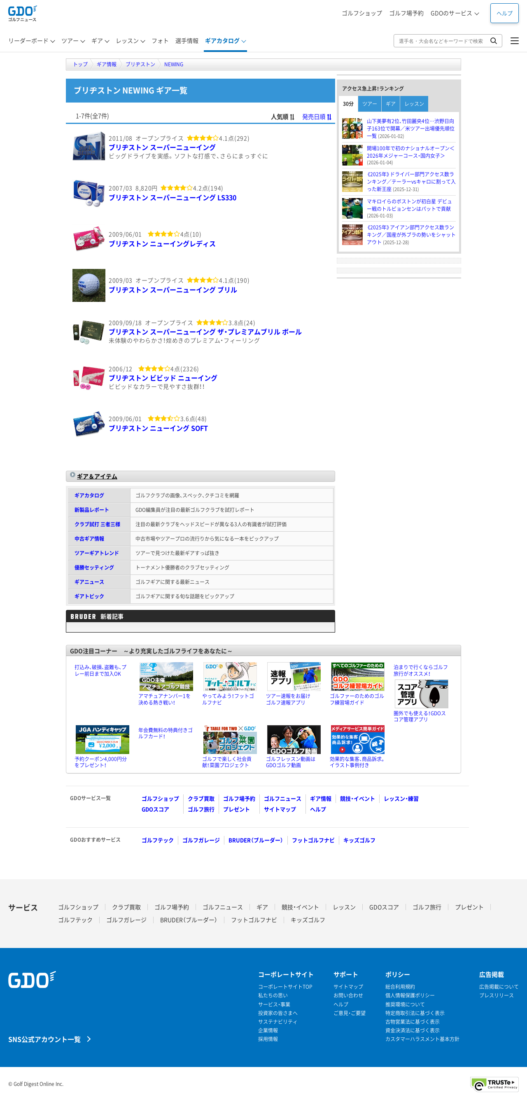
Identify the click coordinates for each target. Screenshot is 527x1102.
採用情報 (268, 1039)
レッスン (414, 103)
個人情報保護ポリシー (410, 995)
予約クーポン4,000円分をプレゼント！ (101, 762)
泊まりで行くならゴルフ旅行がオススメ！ (421, 670)
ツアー (369, 103)
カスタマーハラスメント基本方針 (422, 1039)
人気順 (283, 116)
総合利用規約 (400, 987)
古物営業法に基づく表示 (412, 1022)
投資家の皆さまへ (278, 1013)
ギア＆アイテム (97, 476)
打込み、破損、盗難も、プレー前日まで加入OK (100, 670)
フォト (160, 40)
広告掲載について (499, 987)
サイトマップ (280, 809)
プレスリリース (496, 995)
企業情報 (268, 1030)
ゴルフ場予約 (406, 13)
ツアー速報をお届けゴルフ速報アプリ (288, 699)
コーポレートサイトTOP (285, 987)
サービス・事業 (274, 1004)
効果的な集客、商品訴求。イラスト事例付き (357, 762)
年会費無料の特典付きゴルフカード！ (165, 733)
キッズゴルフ (359, 840)
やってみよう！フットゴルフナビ (228, 699)
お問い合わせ (348, 995)
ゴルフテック (158, 840)
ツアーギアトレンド (97, 553)
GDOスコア (155, 809)
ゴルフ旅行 (201, 809)
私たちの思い (273, 995)
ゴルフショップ (362, 13)
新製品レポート (92, 510)
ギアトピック (89, 596)
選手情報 (186, 40)
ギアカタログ (89, 495)
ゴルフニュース (282, 798)
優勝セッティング (94, 567)
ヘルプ (505, 13)
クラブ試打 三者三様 (97, 524)
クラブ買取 (201, 798)
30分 (348, 103)
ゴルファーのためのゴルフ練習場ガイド (357, 699)
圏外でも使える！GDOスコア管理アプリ (420, 717)
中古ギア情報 (89, 538)
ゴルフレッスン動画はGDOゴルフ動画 (290, 762)
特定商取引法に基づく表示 (415, 1013)
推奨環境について (405, 1004)
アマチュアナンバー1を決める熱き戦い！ (164, 699)
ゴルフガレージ (201, 840)
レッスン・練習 (401, 798)
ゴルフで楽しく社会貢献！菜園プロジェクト (227, 762)
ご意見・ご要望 (349, 1013)
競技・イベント (357, 798)
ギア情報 (320, 798)
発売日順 (317, 116)
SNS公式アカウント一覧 (44, 1038)
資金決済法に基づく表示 (412, 1030)
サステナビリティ (278, 1022)
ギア (391, 103)
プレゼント (236, 809)
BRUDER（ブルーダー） (256, 840)
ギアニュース (89, 582)
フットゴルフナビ (313, 840)
